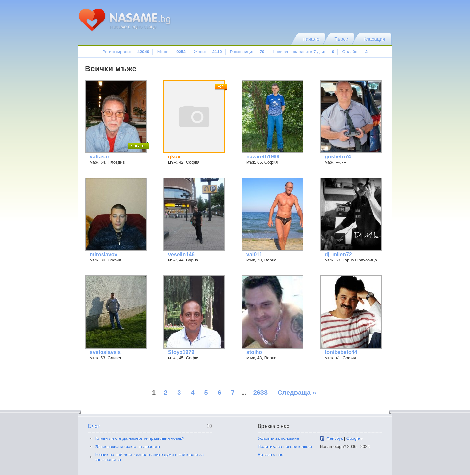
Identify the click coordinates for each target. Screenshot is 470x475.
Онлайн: (354, 51)
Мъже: (171, 51)
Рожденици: (247, 51)
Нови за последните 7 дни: (303, 51)
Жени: (208, 51)
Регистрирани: (125, 51)
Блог (94, 426)
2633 (260, 392)
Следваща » (296, 392)
